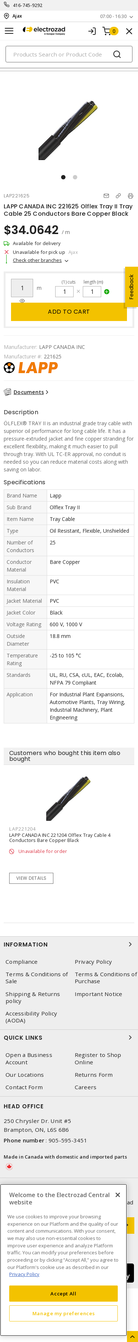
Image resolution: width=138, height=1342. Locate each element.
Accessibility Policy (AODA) (31, 1017)
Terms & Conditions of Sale (37, 978)
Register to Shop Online (98, 1058)
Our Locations (25, 1074)
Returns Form (94, 1074)
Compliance (22, 961)
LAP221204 (22, 828)
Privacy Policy (93, 961)
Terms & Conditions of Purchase (106, 978)
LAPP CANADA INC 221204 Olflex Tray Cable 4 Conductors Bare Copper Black (60, 837)
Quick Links (69, 1037)
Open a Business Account (29, 1058)
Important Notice (99, 994)
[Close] (118, 1195)
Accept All (63, 1293)
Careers (86, 1087)
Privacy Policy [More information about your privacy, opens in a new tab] (24, 1274)
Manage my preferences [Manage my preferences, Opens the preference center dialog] (63, 1313)
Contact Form (24, 1087)
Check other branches (37, 260)
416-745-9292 (28, 5)
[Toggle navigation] (9, 31)
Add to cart (69, 311)
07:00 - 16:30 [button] (113, 16)
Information (69, 944)
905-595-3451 (68, 1140)
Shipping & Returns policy (33, 997)
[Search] (69, 54)
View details (31, 878)
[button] (63, 177)
